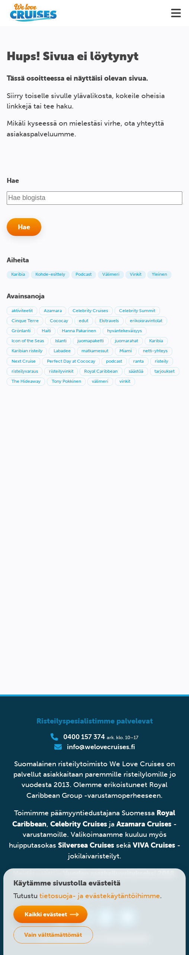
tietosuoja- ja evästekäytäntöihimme (99, 895)
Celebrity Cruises (78, 823)
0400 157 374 (84, 737)
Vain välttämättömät (53, 934)
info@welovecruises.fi (101, 747)
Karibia (18, 274)
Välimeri (110, 274)
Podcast (84, 274)
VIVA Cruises (154, 845)
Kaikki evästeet (46, 914)
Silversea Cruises (86, 845)
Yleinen (159, 274)
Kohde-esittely (50, 274)
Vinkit (135, 274)
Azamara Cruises (144, 823)
